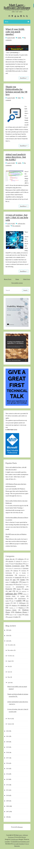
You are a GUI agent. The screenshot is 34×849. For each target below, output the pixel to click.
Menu (17, 22)
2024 (7, 635)
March (9, 718)
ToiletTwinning (22, 598)
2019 (7, 747)
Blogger (20, 827)
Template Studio (10, 596)
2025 (7, 630)
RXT (17, 591)
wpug (20, 614)
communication (17, 568)
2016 (7, 763)
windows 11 (12, 607)
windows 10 (24, 605)
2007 (7, 811)
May (9, 677)
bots (26, 563)
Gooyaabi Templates (18, 844)
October (10, 656)
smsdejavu (24, 591)
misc (14, 580)
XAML (19, 38)
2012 (7, 785)
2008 (7, 806)
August (10, 661)
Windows (14, 605)
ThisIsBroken (9, 598)
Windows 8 (21, 608)
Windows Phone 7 (21, 612)
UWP (14, 603)
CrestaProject (14, 839)
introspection (9, 577)
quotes (26, 589)
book (12, 563)
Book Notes (19, 563)
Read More (23, 78)
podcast (25, 584)
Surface (25, 594)
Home (17, 279)
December (10, 645)
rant (10, 591)
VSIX (19, 98)
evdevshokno (9, 575)
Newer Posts (7, 279)
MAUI (7, 580)
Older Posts (26, 279)
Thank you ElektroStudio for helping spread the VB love (16, 90)
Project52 (9, 589)
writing (26, 614)
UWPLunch (22, 603)
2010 (7, 795)
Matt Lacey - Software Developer (17, 6)
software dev (21, 223)
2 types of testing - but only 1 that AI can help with (17, 217)
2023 (7, 641)
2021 (7, 736)
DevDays (23, 570)
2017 (7, 758)
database (15, 570)
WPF (15, 614)
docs (17, 573)
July (9, 666)
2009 (7, 801)
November (11, 650)
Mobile (22, 580)
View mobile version (17, 283)
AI (27, 559)
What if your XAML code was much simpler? (15, 32)
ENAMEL (24, 573)
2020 (7, 742)
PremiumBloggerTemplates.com (20, 841)
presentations (20, 587)
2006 (7, 817)
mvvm (7, 582)
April (9, 682)
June (9, 672)
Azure (7, 563)
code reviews (9, 568)
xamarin (10, 617)
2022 (7, 731)
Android (18, 561)
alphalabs (10, 561)
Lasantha (7, 841)
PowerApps (8, 586)
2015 (7, 768)
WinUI (11, 614)
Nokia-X (24, 582)
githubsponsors (22, 575)
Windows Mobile (11, 610)
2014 (7, 774)
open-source (9, 584)
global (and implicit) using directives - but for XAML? (16, 157)
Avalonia (25, 561)
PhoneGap (18, 584)
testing (8, 226)
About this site (10, 559)
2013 (7, 779)
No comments (16, 226)
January (10, 724)
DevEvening (9, 573)
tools (7, 601)
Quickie (19, 589)
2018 (7, 752)
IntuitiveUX (18, 577)
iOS (25, 577)
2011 (7, 790)
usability (19, 601)
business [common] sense (15, 566)
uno (12, 601)
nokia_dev (14, 582)
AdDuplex (21, 559)
